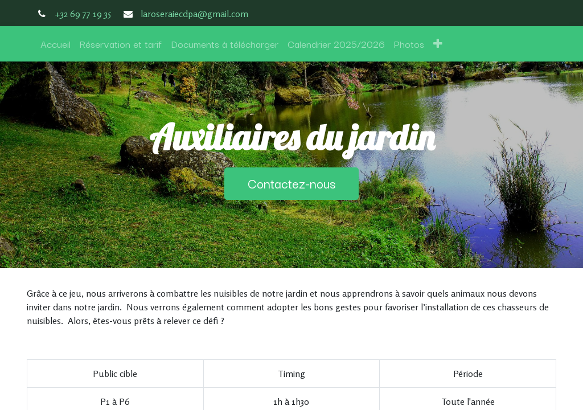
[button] (438, 44)
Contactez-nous (291, 183)
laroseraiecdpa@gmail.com (194, 13)
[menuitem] (55, 44)
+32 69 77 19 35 (83, 13)
